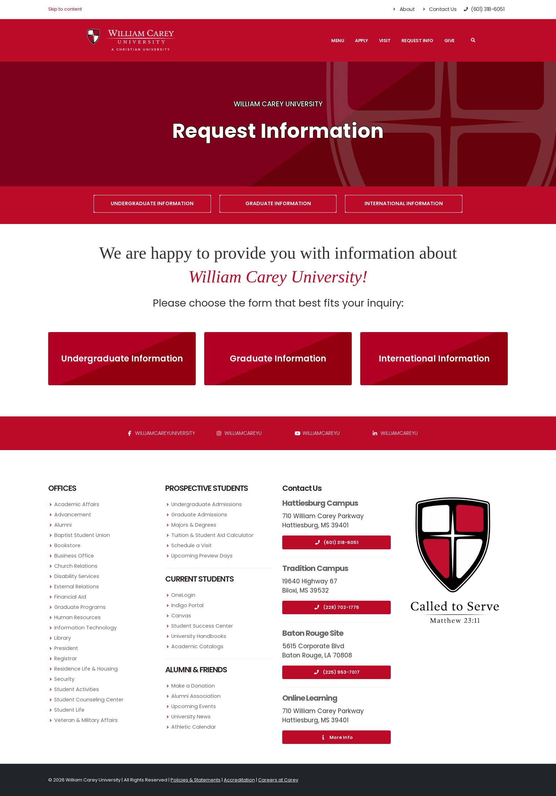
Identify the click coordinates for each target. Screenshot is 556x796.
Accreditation (239, 780)
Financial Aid (70, 596)
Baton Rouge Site (312, 633)
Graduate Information (278, 203)
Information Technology (85, 627)
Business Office (74, 555)
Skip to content (65, 9)
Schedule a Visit (191, 545)
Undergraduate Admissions (206, 504)
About (403, 9)
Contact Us (438, 9)
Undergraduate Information (152, 203)
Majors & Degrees (193, 524)
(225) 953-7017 (337, 672)
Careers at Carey (278, 780)
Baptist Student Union (82, 535)
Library (62, 637)
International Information (404, 203)
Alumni (63, 524)
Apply (361, 40)
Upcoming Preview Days (202, 555)
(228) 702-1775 (336, 607)
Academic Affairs (76, 504)
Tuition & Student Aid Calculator (212, 535)
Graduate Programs (80, 607)
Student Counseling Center (88, 699)
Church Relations (76, 566)
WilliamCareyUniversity (161, 433)
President (66, 648)
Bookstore (67, 545)
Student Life (69, 709)
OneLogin (183, 595)
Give (449, 40)
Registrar (65, 658)
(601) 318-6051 (336, 542)
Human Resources (77, 617)
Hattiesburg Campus (320, 503)
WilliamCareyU (317, 433)
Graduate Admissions (199, 514)
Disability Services (76, 576)
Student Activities (76, 689)
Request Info (417, 40)
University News (191, 716)
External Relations (76, 586)
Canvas (181, 615)
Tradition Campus (315, 568)
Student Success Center (202, 625)
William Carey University (278, 104)
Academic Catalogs (197, 646)
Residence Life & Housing (86, 668)
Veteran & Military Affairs (86, 720)
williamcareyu (239, 433)
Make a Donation (193, 685)
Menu (337, 40)
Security (64, 679)
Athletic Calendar (193, 726)
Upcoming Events (193, 706)
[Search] (473, 40)
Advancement (72, 514)
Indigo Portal (187, 605)
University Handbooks (198, 636)
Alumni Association (196, 696)
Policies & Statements (196, 780)
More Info (336, 737)
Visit (385, 40)
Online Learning (309, 698)
